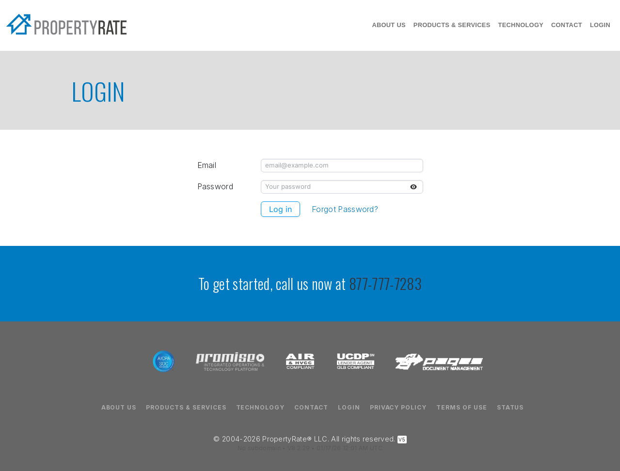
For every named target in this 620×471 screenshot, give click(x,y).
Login (600, 25)
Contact (566, 25)
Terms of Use (461, 407)
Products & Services (452, 25)
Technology (521, 25)
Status (510, 407)
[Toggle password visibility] (413, 187)
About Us (388, 25)
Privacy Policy (398, 407)
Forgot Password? (345, 209)
